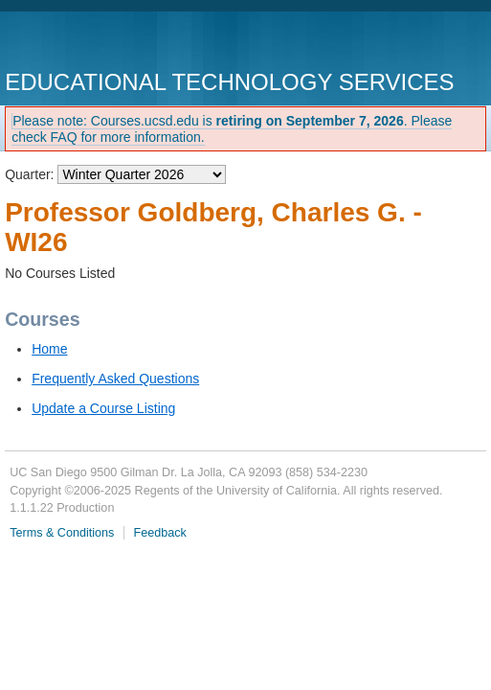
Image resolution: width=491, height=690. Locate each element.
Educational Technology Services (229, 82)
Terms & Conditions (62, 533)
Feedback (160, 533)
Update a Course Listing (103, 408)
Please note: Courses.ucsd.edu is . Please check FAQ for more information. (231, 129)
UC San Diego (114, 42)
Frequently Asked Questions (115, 378)
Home (49, 348)
